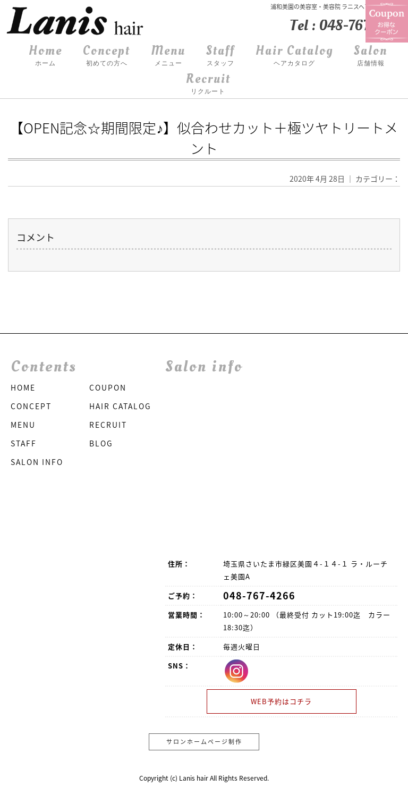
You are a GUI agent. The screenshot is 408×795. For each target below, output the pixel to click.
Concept (106, 56)
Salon (370, 56)
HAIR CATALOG (120, 406)
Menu (168, 56)
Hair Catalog (294, 56)
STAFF (24, 443)
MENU (23, 424)
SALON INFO (37, 461)
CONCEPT (31, 406)
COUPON (107, 387)
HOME (23, 387)
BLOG (101, 443)
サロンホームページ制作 (204, 741)
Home (45, 56)
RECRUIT (108, 424)
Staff (220, 56)
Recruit (208, 84)
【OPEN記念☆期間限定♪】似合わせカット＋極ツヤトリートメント (204, 137)
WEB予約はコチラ (281, 701)
